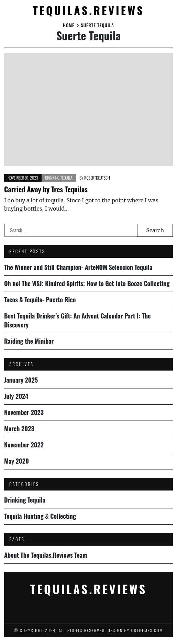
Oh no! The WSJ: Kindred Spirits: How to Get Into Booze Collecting (86, 283)
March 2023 (19, 428)
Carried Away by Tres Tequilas (46, 189)
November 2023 (24, 412)
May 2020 (16, 460)
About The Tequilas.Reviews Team (45, 554)
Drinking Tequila (59, 178)
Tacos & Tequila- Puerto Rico (40, 299)
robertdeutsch (97, 178)
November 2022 (24, 444)
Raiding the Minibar (29, 340)
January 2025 (21, 379)
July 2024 (16, 396)
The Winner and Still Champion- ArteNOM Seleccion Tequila (78, 267)
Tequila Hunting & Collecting (40, 516)
